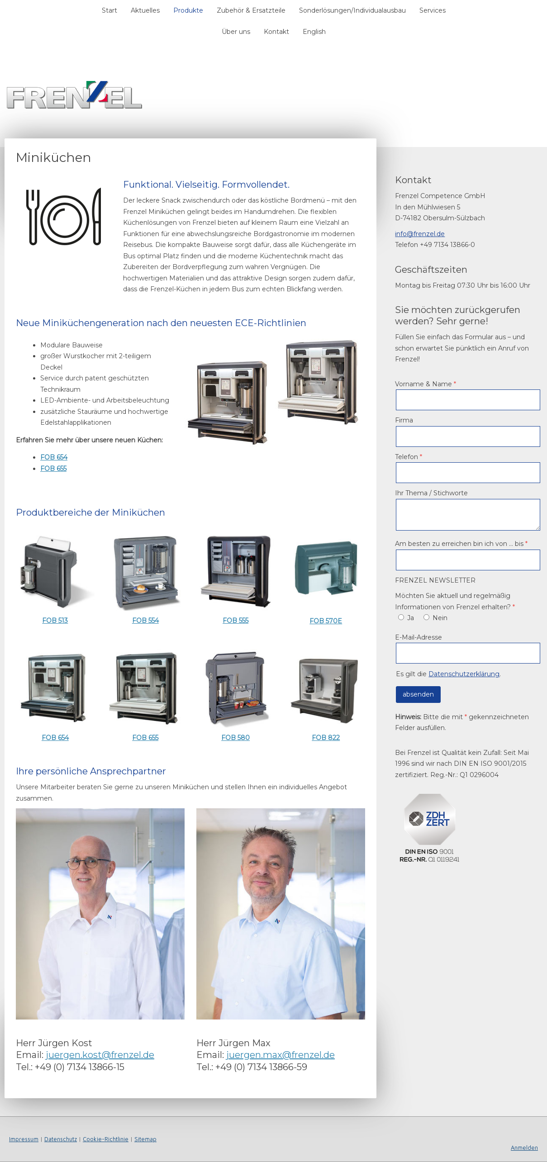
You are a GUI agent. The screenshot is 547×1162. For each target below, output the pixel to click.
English (314, 32)
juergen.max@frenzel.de (280, 1054)
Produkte (188, 10)
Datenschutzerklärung (463, 674)
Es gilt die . (448, 674)
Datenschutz (60, 1139)
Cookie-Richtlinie (105, 1139)
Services (432, 10)
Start (109, 10)
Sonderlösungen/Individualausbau (352, 10)
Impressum (23, 1139)
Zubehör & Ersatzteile (251, 10)
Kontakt (276, 32)
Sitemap (145, 1139)
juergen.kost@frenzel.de (100, 1054)
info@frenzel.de (420, 234)
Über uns (236, 32)
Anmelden (524, 1147)
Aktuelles (145, 10)
